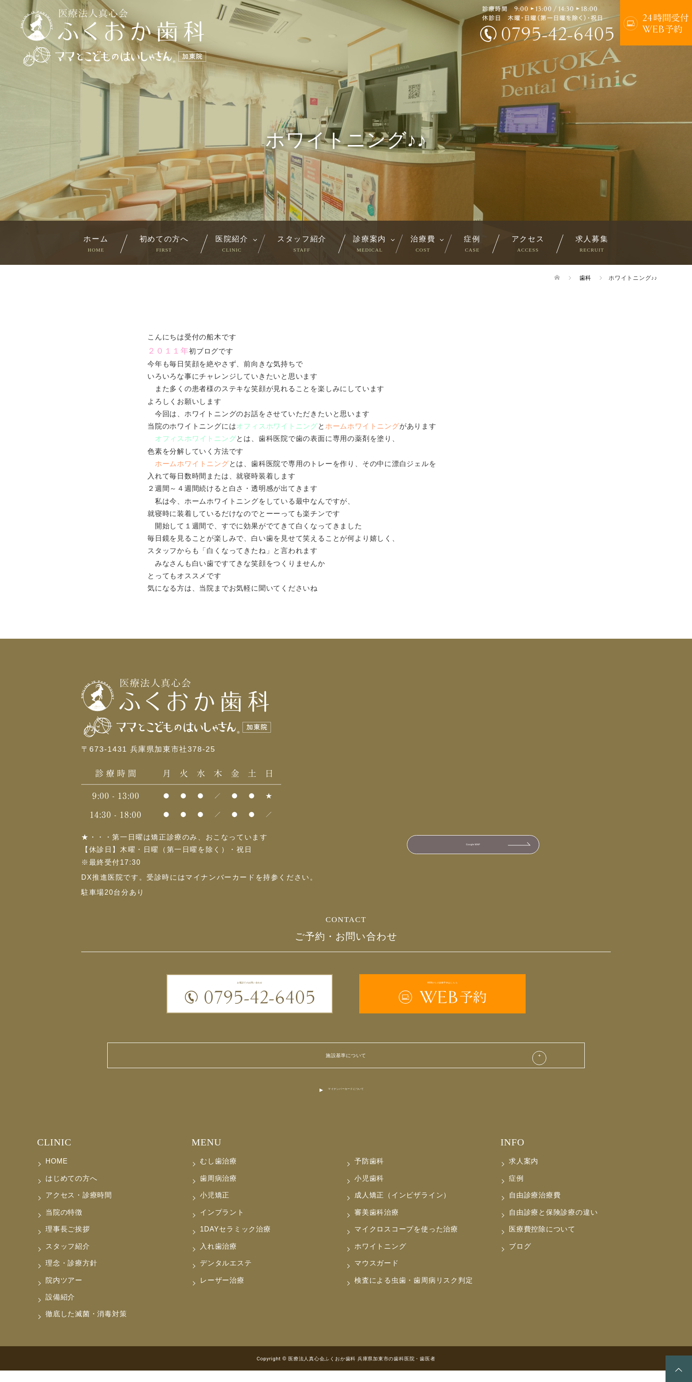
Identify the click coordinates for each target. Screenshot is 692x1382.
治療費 (422, 243)
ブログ (520, 1257)
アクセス (528, 243)
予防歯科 (369, 1173)
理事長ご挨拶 (67, 1240)
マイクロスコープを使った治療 (406, 1240)
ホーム (95, 243)
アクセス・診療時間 (78, 1207)
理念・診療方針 (71, 1274)
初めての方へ (164, 243)
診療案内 (369, 243)
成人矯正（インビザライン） (402, 1207)
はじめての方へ (71, 1190)
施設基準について (346, 1060)
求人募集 (592, 243)
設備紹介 (60, 1308)
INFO (512, 1153)
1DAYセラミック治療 (235, 1240)
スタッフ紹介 (302, 243)
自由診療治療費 (535, 1207)
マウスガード (376, 1274)
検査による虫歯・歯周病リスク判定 (413, 1291)
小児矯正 (214, 1207)
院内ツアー (64, 1291)
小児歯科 (369, 1190)
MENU (207, 1153)
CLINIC (54, 1153)
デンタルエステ (226, 1274)
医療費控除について (542, 1240)
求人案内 (523, 1173)
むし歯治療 (218, 1173)
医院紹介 (231, 243)
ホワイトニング (380, 1257)
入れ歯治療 (218, 1257)
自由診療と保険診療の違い (553, 1224)
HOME (56, 1173)
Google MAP (473, 848)
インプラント (222, 1224)
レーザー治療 (222, 1291)
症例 (472, 243)
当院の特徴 (64, 1224)
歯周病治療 (218, 1190)
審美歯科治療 (376, 1224)
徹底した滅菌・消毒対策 (86, 1325)
